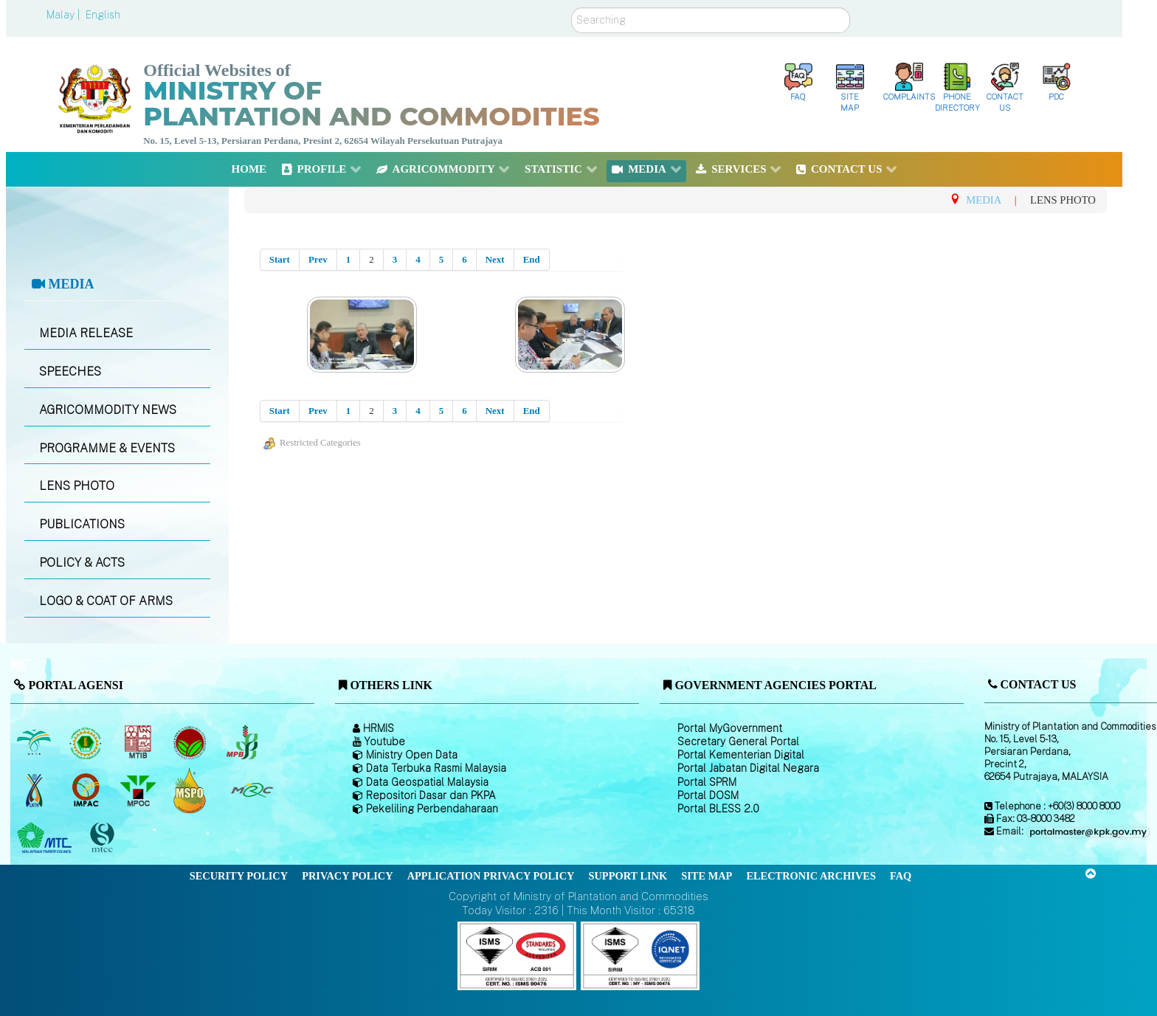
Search (571, 7)
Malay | (64, 15)
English (103, 15)
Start (279, 259)
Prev (318, 259)
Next (495, 259)
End (531, 259)
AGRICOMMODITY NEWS (107, 410)
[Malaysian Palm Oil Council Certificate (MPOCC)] (191, 790)
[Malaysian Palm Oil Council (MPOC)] (139, 790)
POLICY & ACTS (82, 563)
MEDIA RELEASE (86, 333)
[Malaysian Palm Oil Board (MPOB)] (35, 742)
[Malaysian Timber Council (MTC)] (46, 838)
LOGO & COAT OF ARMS (106, 601)
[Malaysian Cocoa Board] (191, 742)
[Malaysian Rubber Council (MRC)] (251, 790)
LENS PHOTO (76, 486)
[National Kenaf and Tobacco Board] (35, 790)
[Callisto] (516, 955)
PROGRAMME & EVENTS (107, 448)
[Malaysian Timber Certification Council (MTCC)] (104, 838)
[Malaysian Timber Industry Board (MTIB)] (139, 742)
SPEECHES (70, 371)
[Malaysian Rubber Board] (87, 742)
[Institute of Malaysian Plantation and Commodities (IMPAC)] (87, 790)
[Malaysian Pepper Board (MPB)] (243, 742)
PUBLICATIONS (82, 524)
